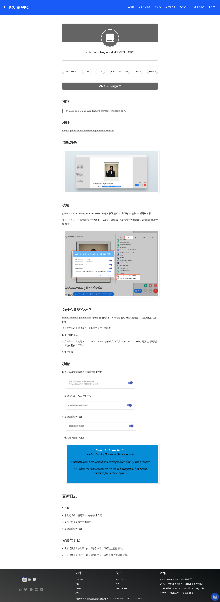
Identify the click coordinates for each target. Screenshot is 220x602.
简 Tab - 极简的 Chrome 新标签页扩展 (176, 579)
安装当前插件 (110, 86)
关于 (212, 7)
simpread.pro (123, 599)
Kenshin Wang (138, 599)
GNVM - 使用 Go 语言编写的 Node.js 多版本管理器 (181, 584)
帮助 (77, 584)
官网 (131, 7)
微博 (118, 584)
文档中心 (199, 7)
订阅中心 (185, 7)
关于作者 (119, 579)
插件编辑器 (144, 7)
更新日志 (170, 7)
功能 (158, 7)
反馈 (77, 593)
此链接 (114, 548)
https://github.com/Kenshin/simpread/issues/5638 (88, 130)
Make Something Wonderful (83, 110)
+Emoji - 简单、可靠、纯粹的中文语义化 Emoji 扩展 (182, 588)
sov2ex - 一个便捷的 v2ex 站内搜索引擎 (177, 593)
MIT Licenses (121, 588)
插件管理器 (116, 554)
